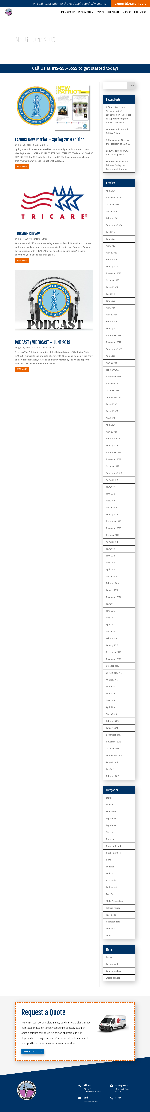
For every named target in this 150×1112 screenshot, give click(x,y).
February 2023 (113, 321)
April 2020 (111, 425)
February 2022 (113, 370)
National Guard (113, 846)
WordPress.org (113, 978)
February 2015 (112, 776)
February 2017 (112, 638)
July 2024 (110, 232)
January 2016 (112, 728)
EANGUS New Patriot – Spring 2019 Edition (49, 139)
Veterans (110, 928)
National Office (40, 145)
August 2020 (112, 411)
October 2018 (112, 535)
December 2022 (113, 335)
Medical (109, 832)
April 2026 (111, 191)
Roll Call (110, 894)
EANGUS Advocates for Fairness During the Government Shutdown (117, 165)
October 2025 (112, 204)
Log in (109, 957)
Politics (109, 873)
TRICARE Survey (27, 233)
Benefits (110, 804)
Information (85, 12)
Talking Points (113, 908)
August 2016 (112, 680)
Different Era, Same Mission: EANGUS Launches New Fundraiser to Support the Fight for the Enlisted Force (118, 115)
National (110, 839)
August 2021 (112, 404)
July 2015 (110, 769)
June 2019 (110, 494)
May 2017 (110, 617)
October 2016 (112, 666)
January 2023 (112, 328)
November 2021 (113, 383)
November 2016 (113, 659)
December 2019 (113, 452)
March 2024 (111, 252)
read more (22, 166)
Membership (68, 12)
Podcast (52, 347)
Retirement (111, 887)
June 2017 (110, 611)
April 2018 (110, 569)
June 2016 (110, 693)
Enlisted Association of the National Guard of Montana (69, 4)
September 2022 (114, 349)
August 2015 (112, 762)
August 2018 (112, 542)
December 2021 (113, 376)
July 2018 (110, 549)
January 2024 (112, 266)
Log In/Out (140, 12)
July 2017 (110, 604)
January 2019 (112, 514)
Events (100, 12)
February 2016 (113, 721)
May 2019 (110, 500)
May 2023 (110, 308)
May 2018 (110, 562)
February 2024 (113, 259)
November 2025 (113, 197)
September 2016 (114, 673)
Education (111, 811)
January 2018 (112, 590)
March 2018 (111, 576)
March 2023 (111, 314)
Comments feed (114, 971)
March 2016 (111, 714)
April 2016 (110, 707)
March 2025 (111, 211)
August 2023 (112, 287)
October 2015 (112, 748)
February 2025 (113, 218)
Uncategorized (113, 921)
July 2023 (110, 294)
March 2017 (111, 631)
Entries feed (112, 964)
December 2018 (113, 521)
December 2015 (113, 735)
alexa (108, 798)
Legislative (111, 818)
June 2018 (110, 555)
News (108, 860)
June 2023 (110, 301)
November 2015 (113, 741)
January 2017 (112, 645)
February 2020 (113, 438)
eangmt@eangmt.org (130, 4)
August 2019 (112, 480)
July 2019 (110, 487)
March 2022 (111, 363)
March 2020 (111, 432)
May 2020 (110, 418)
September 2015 (114, 755)
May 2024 (110, 246)
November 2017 (113, 597)
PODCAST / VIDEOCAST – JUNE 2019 (42, 342)
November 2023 (113, 273)
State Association (114, 901)
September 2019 (114, 473)
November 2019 (113, 459)
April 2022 (110, 356)
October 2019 (112, 466)
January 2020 (112, 445)
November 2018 (113, 528)
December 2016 (113, 652)
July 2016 (110, 686)
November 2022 (113, 342)
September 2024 (114, 225)
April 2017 (110, 624)
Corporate (113, 12)
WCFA (108, 935)
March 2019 (111, 507)
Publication (111, 880)
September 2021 (114, 397)
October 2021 (112, 390)
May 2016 (110, 700)
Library (127, 12)
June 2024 (110, 239)
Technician (111, 915)
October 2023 (112, 280)
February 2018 (113, 583)
